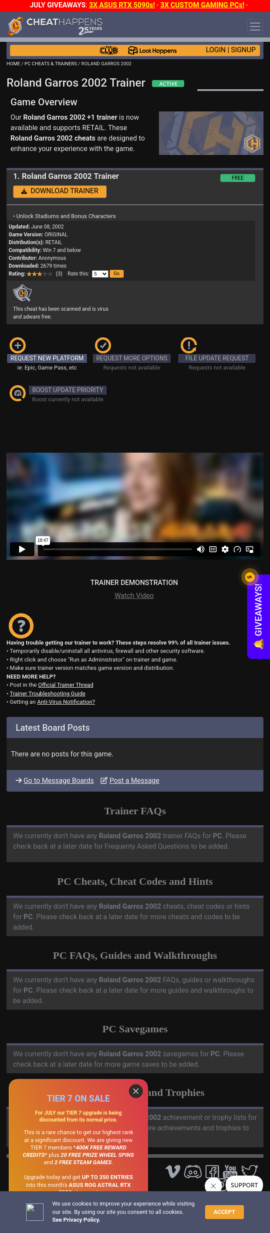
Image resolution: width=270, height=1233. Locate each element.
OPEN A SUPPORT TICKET (79, 1185)
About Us (21, 1208)
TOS (231, 1201)
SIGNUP (243, 50)
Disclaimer (163, 1201)
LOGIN (216, 50)
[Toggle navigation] (255, 26)
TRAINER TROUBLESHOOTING (85, 1170)
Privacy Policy (201, 1201)
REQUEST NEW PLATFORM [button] (47, 358)
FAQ (138, 1201)
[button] (117, 274)
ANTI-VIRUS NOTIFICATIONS (82, 1178)
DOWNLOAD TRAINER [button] (59, 191)
